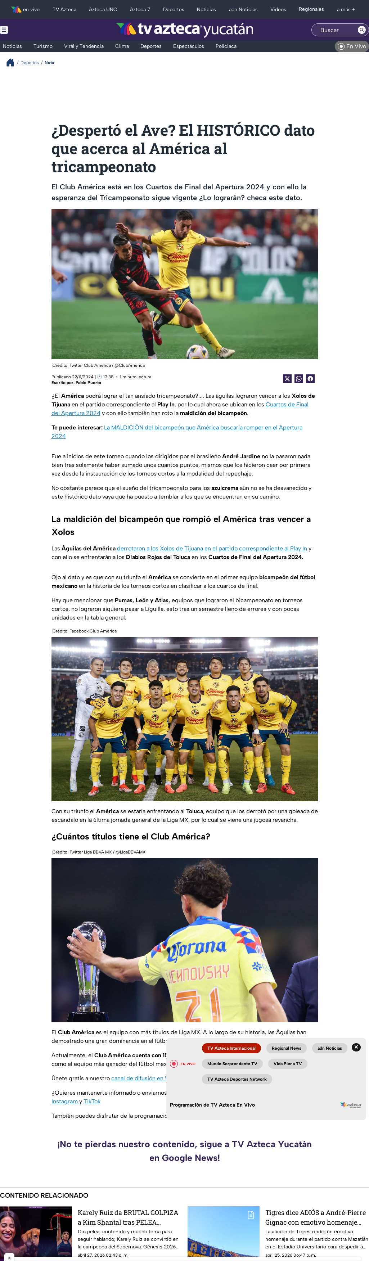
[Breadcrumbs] (13, 62)
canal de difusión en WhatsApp (152, 1078)
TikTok (92, 1101)
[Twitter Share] (287, 378)
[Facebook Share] (310, 378)
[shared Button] (298, 378)
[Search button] (362, 30)
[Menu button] (29, 30)
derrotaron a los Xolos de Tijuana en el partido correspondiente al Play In (212, 548)
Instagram (65, 1101)
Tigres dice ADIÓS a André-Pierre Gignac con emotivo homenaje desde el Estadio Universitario (315, 1217)
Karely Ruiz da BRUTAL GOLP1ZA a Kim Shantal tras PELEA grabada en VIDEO (128, 1217)
